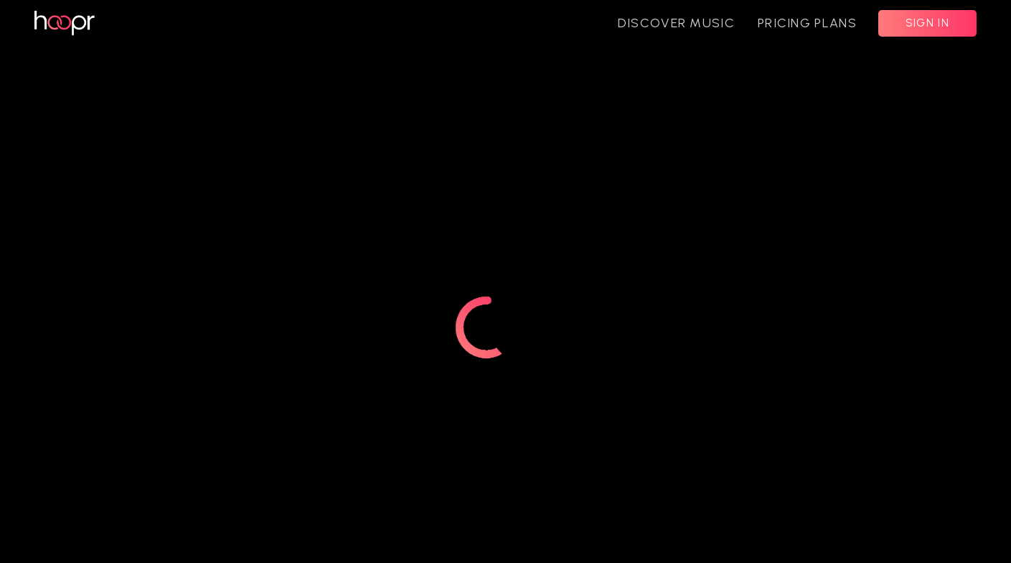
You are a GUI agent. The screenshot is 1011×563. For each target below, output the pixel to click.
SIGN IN (927, 23)
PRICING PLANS (807, 23)
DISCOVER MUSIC (676, 23)
